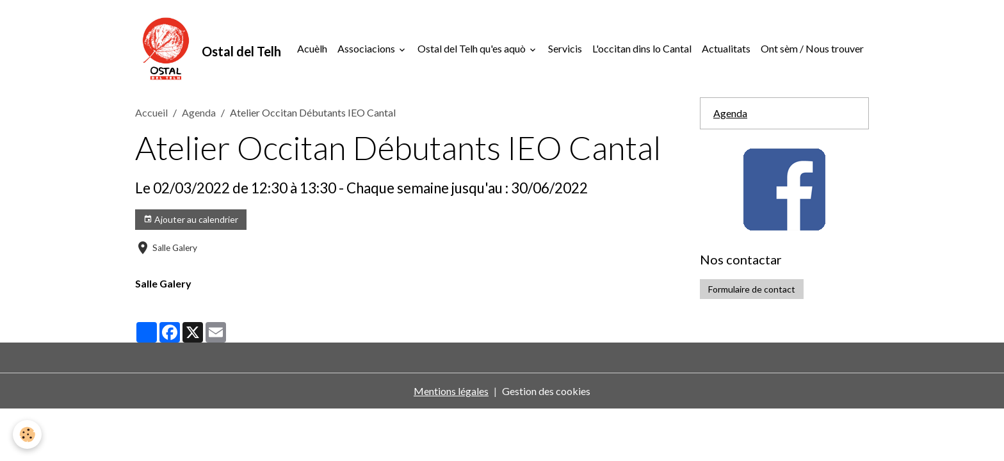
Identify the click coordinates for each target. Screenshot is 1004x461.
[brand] (208, 48)
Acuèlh (312, 48)
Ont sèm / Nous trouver (812, 48)
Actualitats (726, 48)
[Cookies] (27, 434)
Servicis (565, 48)
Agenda (199, 112)
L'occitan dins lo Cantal (642, 48)
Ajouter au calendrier (190, 219)
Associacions (367, 48)
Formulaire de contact (751, 289)
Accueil (151, 112)
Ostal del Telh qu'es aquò (472, 48)
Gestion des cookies (546, 391)
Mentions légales (451, 391)
